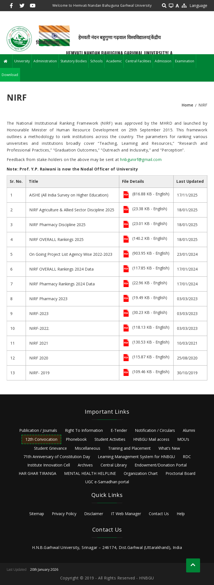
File (126, 195)
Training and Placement (129, 448)
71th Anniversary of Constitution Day (56, 456)
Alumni (189, 430)
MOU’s (183, 439)
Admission (163, 61)
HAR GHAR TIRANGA (37, 473)
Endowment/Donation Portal (161, 465)
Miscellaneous (87, 448)
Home (187, 105)
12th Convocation (41, 439)
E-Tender (119, 430)
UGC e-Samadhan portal (107, 481)
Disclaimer (93, 513)
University (22, 61)
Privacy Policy (64, 513)
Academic (114, 61)
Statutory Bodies (73, 61)
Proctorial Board (180, 473)
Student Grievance (50, 448)
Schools (96, 61)
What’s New (169, 448)
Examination (184, 61)
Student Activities (109, 439)
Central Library (114, 465)
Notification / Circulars (155, 430)
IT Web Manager (126, 513)
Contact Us (159, 513)
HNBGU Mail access (151, 439)
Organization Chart (141, 473)
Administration (45, 61)
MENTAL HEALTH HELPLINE (90, 473)
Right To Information (84, 430)
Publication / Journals (38, 430)
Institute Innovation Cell (48, 465)
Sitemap (36, 513)
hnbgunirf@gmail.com (141, 159)
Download (10, 74)
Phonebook (76, 439)
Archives (85, 465)
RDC (187, 456)
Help (181, 513)
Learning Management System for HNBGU (136, 456)
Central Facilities (138, 61)
